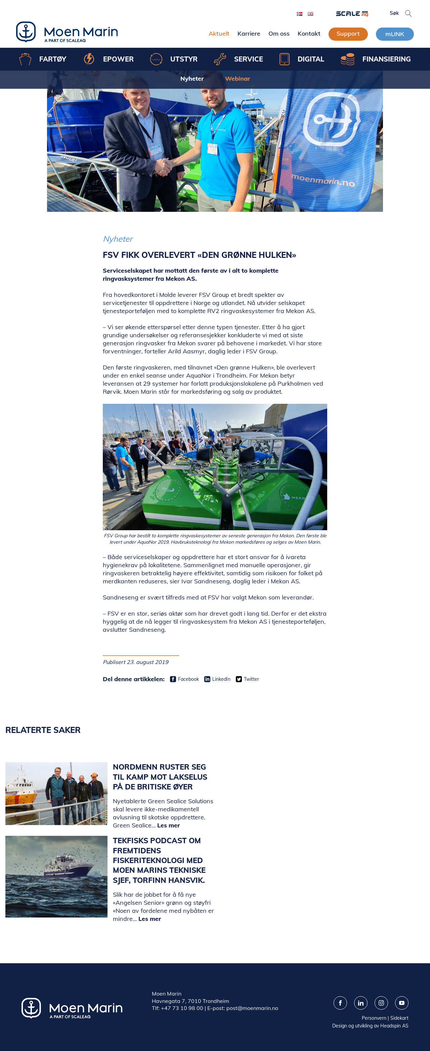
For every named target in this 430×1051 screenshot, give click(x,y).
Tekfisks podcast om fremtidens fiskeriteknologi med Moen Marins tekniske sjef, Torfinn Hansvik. (159, 860)
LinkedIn (221, 679)
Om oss (279, 33)
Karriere (249, 33)
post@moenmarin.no (252, 1008)
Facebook (188, 679)
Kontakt (309, 33)
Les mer (168, 825)
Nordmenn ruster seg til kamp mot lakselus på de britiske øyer (160, 776)
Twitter (251, 679)
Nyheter (192, 78)
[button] (408, 13)
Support (348, 33)
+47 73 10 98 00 (182, 1008)
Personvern (374, 1018)
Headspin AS (394, 1026)
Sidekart (399, 1018)
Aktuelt (219, 33)
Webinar (237, 78)
